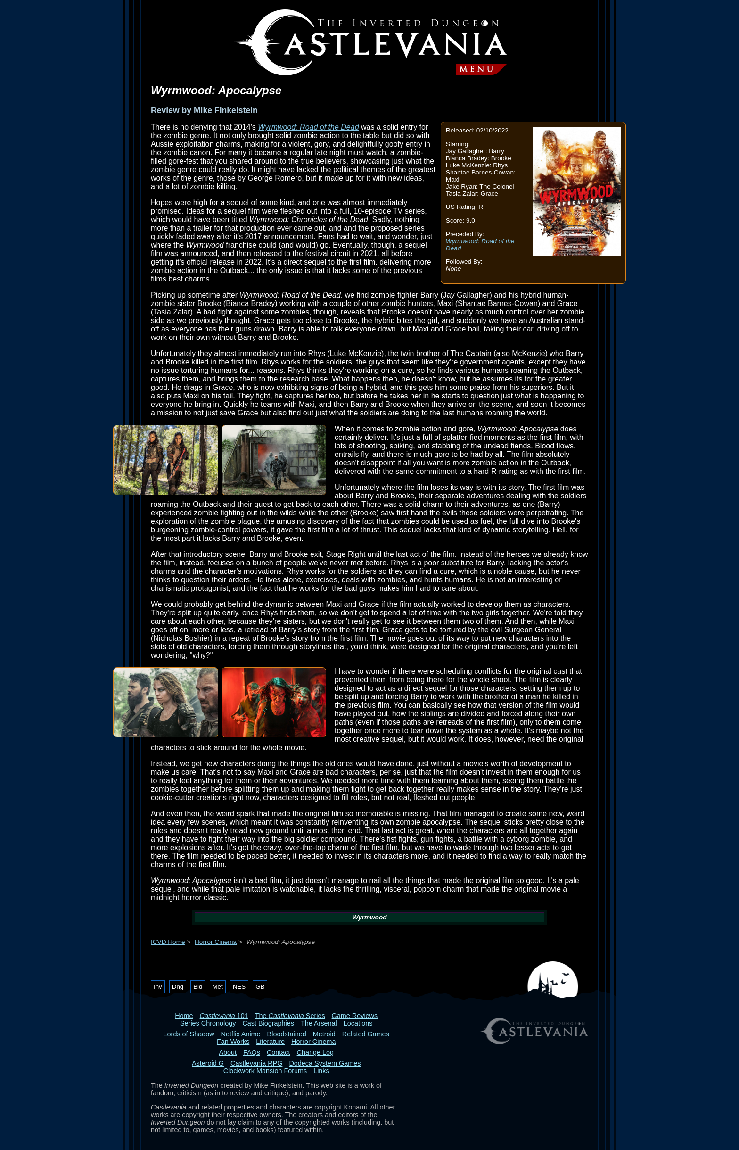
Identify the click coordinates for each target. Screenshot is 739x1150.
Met (218, 986)
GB (259, 986)
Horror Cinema (216, 941)
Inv (158, 986)
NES (239, 986)
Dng (177, 986)
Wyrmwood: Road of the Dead (308, 127)
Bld (197, 986)
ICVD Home (168, 941)
